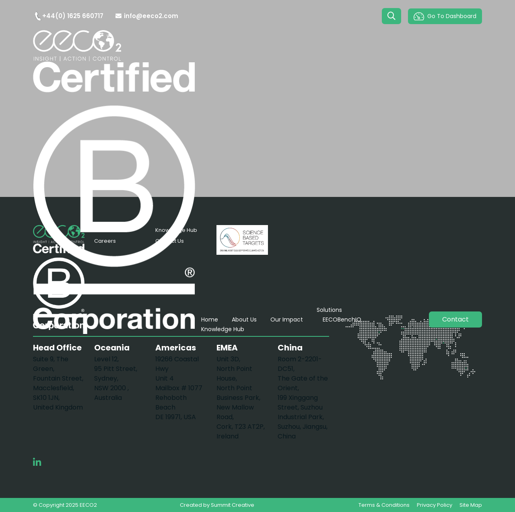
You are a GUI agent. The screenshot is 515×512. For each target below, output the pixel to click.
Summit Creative (232, 505)
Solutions (329, 310)
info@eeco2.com (146, 16)
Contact (455, 319)
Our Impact (286, 319)
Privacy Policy (434, 505)
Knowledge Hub (222, 329)
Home (209, 319)
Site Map (470, 505)
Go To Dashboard (445, 16)
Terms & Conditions (384, 505)
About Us (244, 319)
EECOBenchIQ (342, 319)
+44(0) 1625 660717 (68, 16)
